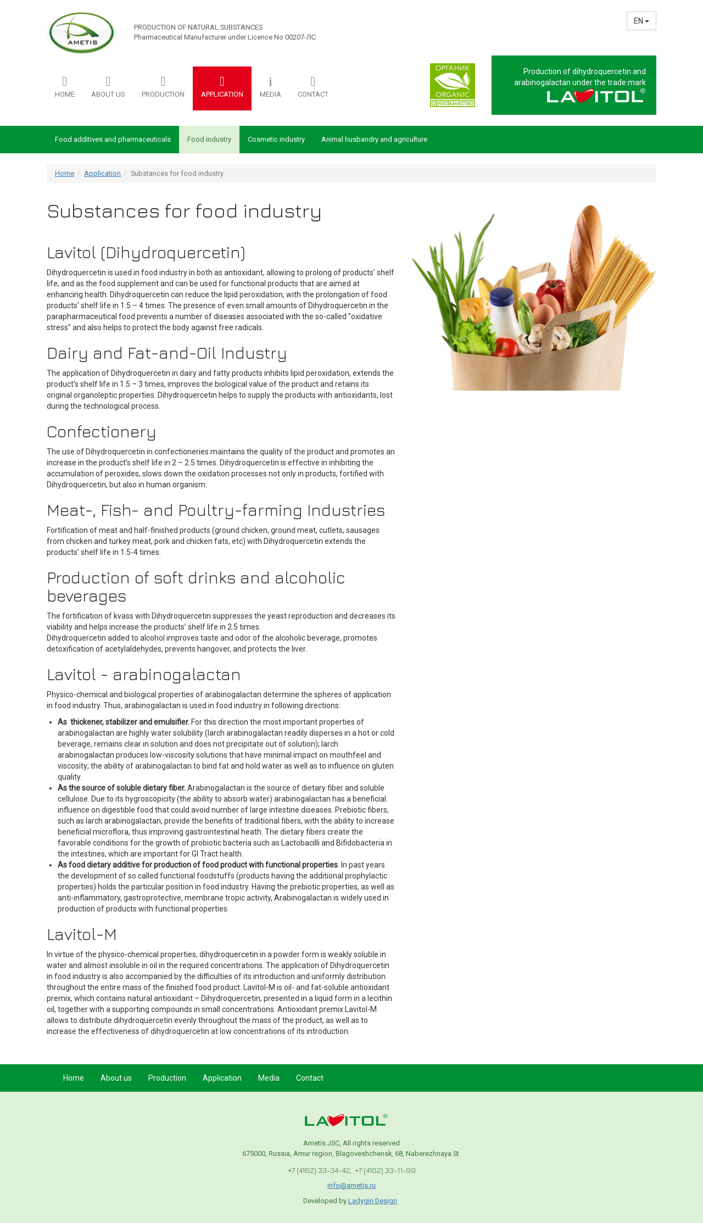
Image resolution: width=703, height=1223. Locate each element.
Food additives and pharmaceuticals (113, 139)
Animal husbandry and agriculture (374, 139)
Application (102, 173)
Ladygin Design (372, 1201)
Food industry (209, 139)
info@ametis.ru (351, 1185)
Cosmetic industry (276, 139)
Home (64, 173)
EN (641, 20)
